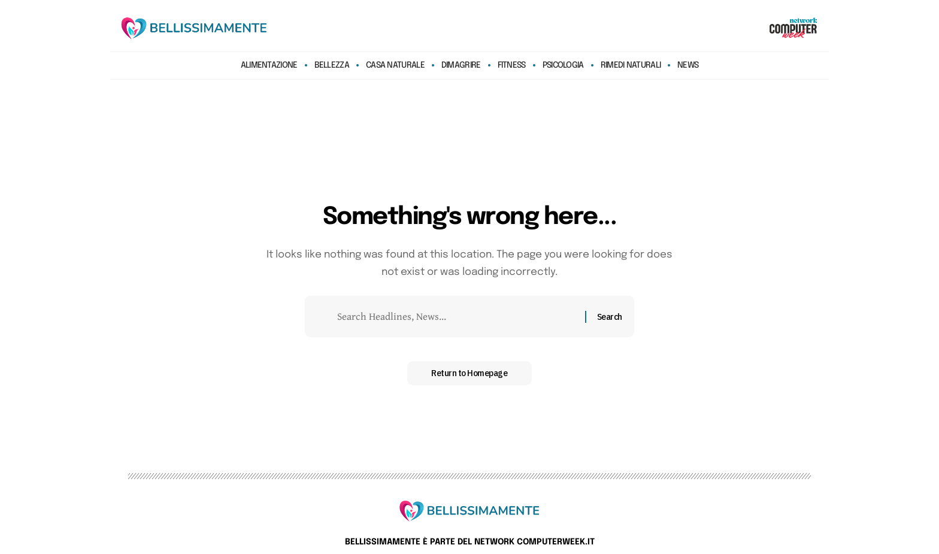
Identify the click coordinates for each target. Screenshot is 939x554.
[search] (741, 28)
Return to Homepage (469, 373)
